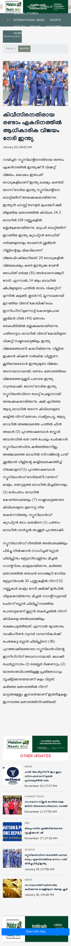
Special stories (26, 13)
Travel (35, 27)
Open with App (35, 932)
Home (18, 7)
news (31, 7)
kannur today (52, 7)
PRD (27, 823)
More (18, 33)
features (54, 27)
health (19, 27)
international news (29, 20)
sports (55, 20)
